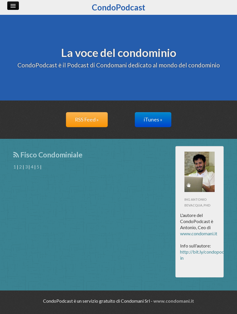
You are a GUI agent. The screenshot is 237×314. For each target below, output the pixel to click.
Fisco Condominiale (47, 154)
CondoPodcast (118, 7)
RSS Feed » (87, 119)
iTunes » (153, 119)
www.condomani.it (198, 233)
